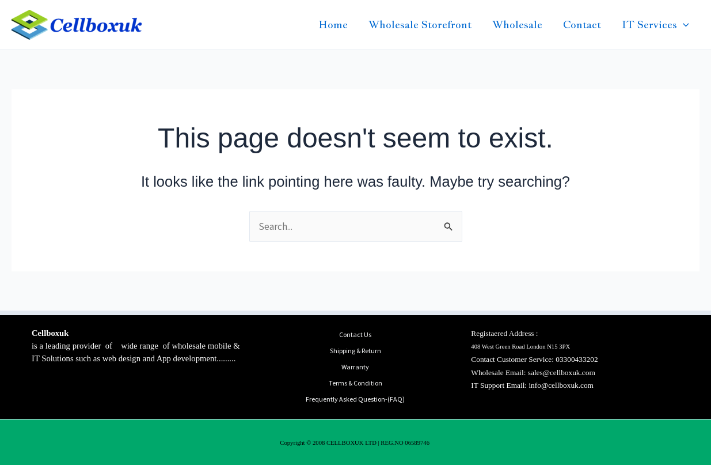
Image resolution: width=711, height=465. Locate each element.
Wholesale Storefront (420, 24)
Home (333, 24)
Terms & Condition (355, 383)
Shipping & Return (355, 350)
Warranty (355, 366)
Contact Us (355, 334)
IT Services (655, 24)
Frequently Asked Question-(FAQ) (355, 399)
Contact (582, 24)
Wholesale (517, 24)
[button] (683, 24)
